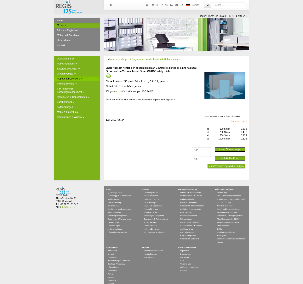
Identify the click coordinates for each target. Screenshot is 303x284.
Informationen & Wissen (70, 117)
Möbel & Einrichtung (67, 112)
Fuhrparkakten (186, 213)
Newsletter (112, 275)
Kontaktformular (150, 248)
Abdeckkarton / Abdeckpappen (163, 59)
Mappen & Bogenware (70, 78)
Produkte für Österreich (189, 233)
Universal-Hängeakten (189, 217)
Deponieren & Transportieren (73, 97)
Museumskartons (67, 63)
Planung (220, 236)
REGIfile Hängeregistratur (191, 203)
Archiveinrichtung (115, 223)
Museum (61, 25)
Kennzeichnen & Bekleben (191, 220)
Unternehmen (64, 40)
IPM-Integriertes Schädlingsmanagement (70, 90)
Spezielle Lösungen (68, 68)
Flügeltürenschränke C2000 (228, 213)
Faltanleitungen (65, 107)
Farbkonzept (222, 187)
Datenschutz (185, 248)
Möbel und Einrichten (68, 35)
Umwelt (111, 248)
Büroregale (221, 230)
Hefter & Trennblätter (188, 197)
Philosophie (112, 245)
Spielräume (112, 265)
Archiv (60, 20)
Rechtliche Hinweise (187, 242)
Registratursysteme (188, 230)
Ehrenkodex (112, 252)
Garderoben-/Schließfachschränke (231, 233)
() (154, 5)
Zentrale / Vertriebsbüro (153, 245)
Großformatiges (66, 73)
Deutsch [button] (193, 5)
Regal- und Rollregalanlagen (228, 203)
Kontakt (61, 45)
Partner (111, 268)
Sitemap (183, 265)
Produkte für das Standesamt (192, 200)
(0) (164, 5)
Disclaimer (184, 252)
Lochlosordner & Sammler (191, 190)
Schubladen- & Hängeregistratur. (230, 210)
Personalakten (186, 207)
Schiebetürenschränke (226, 227)
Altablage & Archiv (187, 223)
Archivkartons (113, 194)
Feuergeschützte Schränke (228, 217)
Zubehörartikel (65, 102)
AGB (182, 255)
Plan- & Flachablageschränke (229, 190)
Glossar (111, 278)
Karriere (111, 271)
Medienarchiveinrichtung (227, 207)
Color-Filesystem (187, 227)
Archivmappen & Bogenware (119, 190)
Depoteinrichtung (224, 197)
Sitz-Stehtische (223, 220)
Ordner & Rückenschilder (190, 187)
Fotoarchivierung (67, 83)
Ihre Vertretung (150, 252)
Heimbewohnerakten (188, 210)
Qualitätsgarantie (66, 58)
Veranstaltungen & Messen (119, 255)
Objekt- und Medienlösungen (119, 203)
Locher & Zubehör (187, 194)
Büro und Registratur (67, 30)
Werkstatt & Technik (225, 200)
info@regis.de (68, 201)
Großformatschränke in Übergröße (231, 194)
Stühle (219, 223)
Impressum (184, 245)
